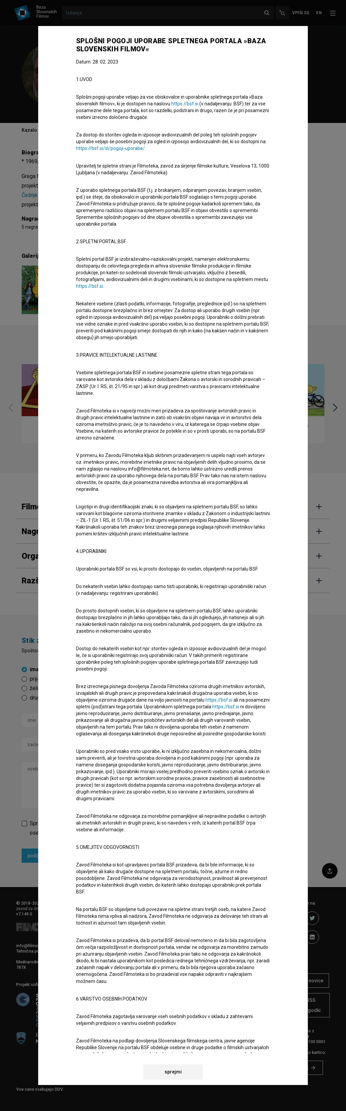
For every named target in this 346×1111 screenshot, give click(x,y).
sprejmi (173, 1072)
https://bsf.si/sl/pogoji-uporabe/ (110, 148)
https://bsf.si (184, 103)
